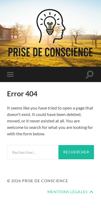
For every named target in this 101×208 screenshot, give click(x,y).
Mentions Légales (67, 192)
